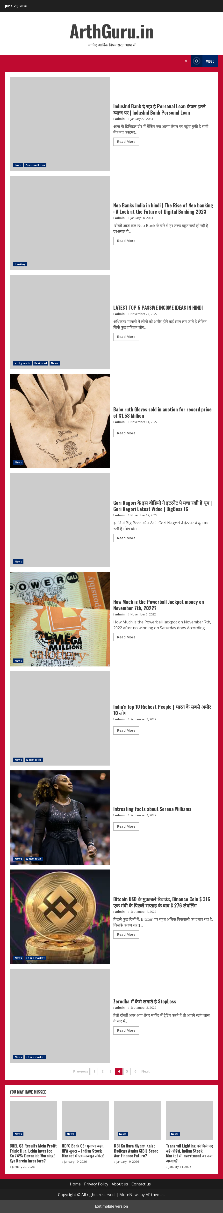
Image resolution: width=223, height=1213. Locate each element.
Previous (80, 1071)
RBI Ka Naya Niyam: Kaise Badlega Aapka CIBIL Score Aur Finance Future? (137, 1120)
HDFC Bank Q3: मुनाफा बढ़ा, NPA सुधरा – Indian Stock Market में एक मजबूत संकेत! (85, 1120)
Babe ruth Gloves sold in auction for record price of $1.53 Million (162, 412)
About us (120, 1184)
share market (35, 958)
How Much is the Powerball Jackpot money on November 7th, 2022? (158, 605)
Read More (126, 141)
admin (120, 119)
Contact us (141, 1184)
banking (20, 264)
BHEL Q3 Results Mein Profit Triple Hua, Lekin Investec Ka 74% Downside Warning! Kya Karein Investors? (33, 1120)
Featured (40, 363)
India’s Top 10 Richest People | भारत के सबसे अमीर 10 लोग (60, 718)
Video (203, 61)
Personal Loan (35, 165)
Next (145, 1071)
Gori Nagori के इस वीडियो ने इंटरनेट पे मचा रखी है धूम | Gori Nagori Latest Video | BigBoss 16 (162, 505)
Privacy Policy (96, 1184)
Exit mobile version (111, 1206)
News (54, 363)
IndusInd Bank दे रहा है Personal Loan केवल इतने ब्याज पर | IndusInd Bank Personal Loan (159, 109)
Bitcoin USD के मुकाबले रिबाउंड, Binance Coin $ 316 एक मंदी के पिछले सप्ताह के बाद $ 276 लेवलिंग (161, 902)
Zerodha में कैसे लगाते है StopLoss (144, 1001)
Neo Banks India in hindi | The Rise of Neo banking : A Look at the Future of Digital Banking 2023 (163, 208)
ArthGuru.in (112, 31)
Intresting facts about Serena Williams (152, 808)
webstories (33, 759)
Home (75, 1184)
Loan (18, 165)
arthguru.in (22, 363)
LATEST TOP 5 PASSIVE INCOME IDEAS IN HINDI (158, 307)
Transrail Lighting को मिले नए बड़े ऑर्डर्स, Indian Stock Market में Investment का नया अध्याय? (189, 1120)
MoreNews (129, 1194)
